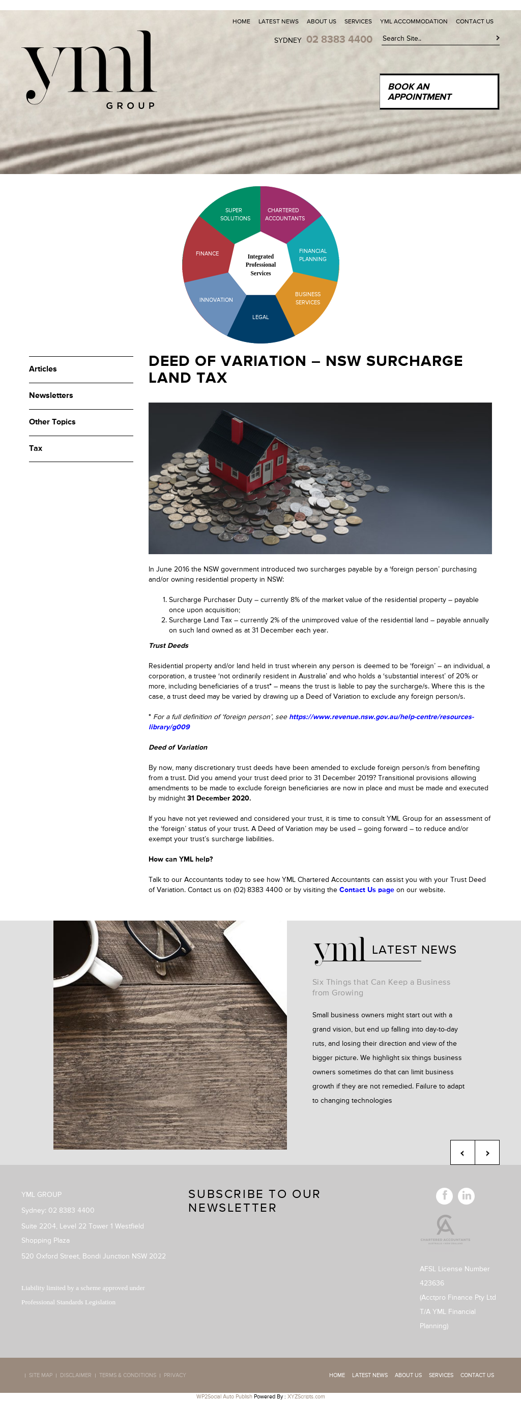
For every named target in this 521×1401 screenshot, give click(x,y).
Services (358, 22)
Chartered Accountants (276, 214)
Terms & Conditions (127, 1376)
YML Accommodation (414, 22)
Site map (40, 1376)
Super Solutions (227, 214)
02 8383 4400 (339, 40)
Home (241, 22)
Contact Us (475, 22)
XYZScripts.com (306, 1396)
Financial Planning (313, 255)
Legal (260, 317)
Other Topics (52, 422)
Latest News (278, 22)
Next (487, 1152)
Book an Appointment (419, 92)
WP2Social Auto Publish (224, 1396)
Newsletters (51, 396)
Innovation (216, 300)
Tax (35, 449)
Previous (462, 1152)
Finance (207, 253)
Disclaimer (76, 1376)
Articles (43, 369)
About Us (321, 22)
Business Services (308, 298)
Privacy (175, 1376)
